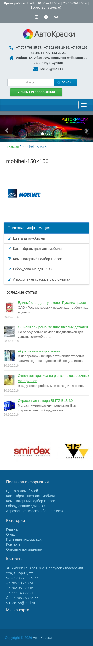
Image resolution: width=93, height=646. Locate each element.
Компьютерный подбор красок (35, 259)
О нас (10, 534)
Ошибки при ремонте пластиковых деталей (53, 327)
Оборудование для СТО (30, 269)
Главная (12, 529)
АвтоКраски (42, 638)
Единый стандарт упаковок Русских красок (52, 303)
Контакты (13, 544)
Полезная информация (29, 228)
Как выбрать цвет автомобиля (35, 249)
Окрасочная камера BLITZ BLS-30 (45, 401)
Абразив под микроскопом (39, 351)
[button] (7, 128)
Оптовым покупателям (24, 549)
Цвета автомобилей (26, 238)
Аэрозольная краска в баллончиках (39, 279)
